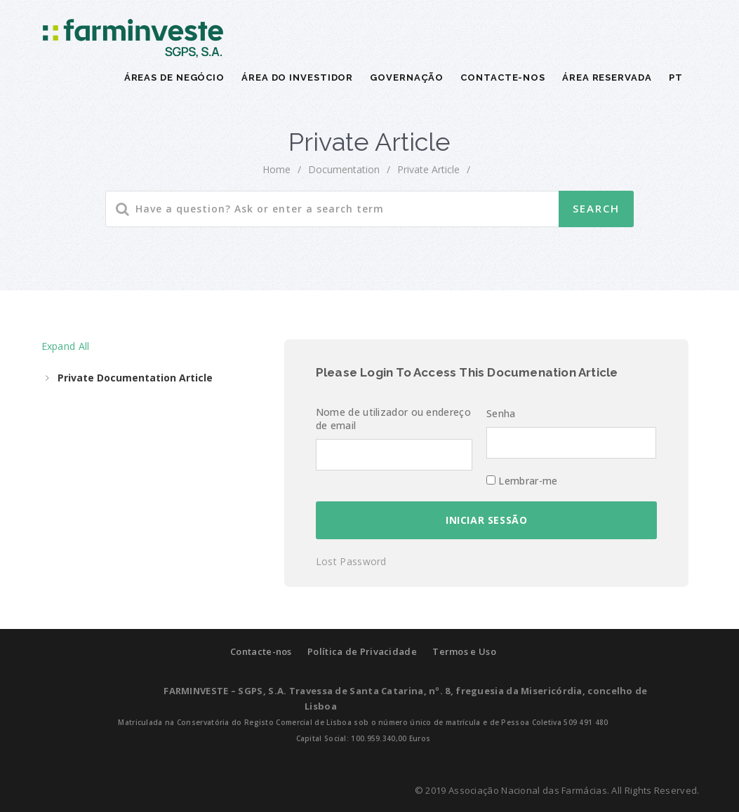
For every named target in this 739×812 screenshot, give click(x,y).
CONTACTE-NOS (502, 77)
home (276, 169)
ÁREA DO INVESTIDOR (297, 77)
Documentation (344, 169)
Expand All (65, 346)
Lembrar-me (521, 480)
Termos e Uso (464, 651)
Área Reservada (607, 77)
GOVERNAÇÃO (407, 77)
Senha (501, 413)
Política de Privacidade (362, 651)
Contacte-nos (261, 651)
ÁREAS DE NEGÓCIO (174, 77)
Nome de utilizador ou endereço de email (393, 418)
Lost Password (351, 561)
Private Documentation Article (135, 377)
